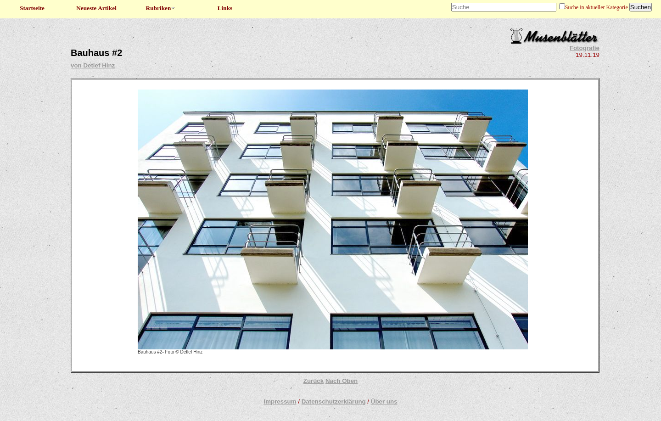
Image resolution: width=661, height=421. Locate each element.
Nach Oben (341, 380)
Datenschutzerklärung (334, 401)
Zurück (313, 380)
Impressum (279, 401)
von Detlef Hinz (93, 65)
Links (225, 8)
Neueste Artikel (96, 8)
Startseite (32, 8)
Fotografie (584, 48)
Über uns (384, 401)
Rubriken (161, 8)
